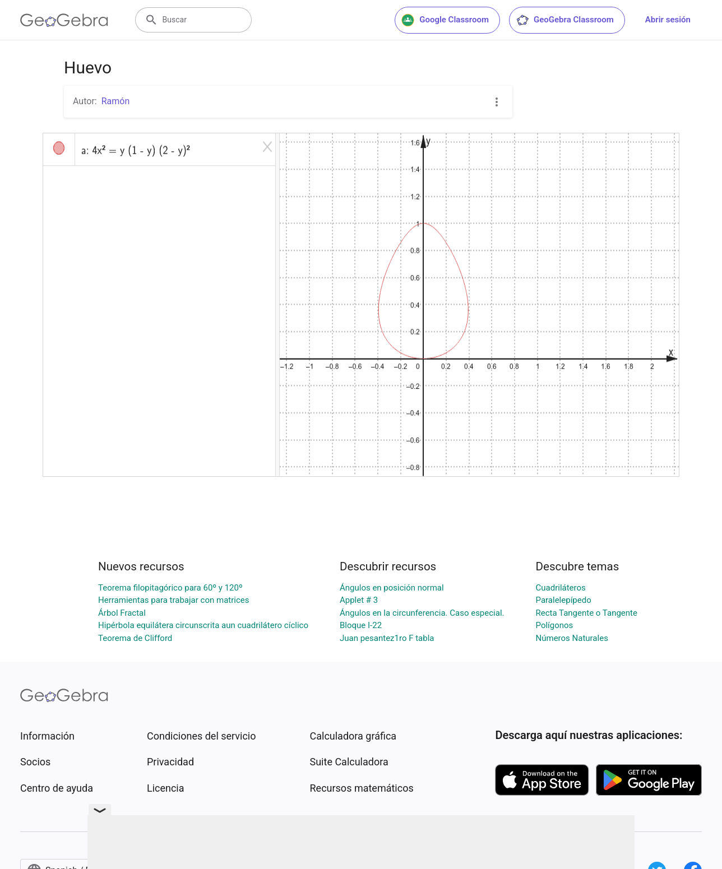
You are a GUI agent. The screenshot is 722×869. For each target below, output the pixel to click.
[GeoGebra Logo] (64, 20)
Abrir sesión (668, 20)
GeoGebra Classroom (565, 20)
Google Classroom (445, 20)
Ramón (115, 101)
